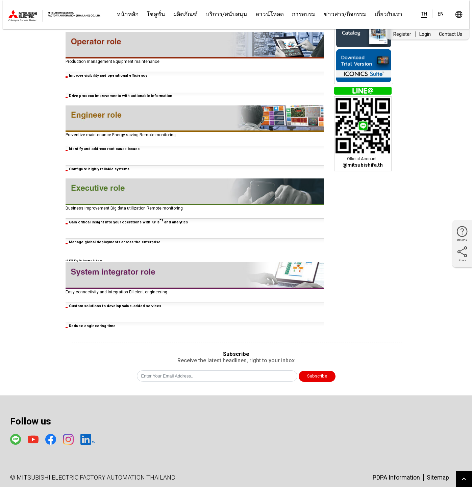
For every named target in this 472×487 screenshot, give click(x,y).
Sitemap (438, 477)
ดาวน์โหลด (269, 14)
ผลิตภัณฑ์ (185, 14)
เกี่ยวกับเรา (388, 14)
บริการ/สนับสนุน (226, 14)
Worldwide (459, 14)
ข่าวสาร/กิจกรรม (345, 14)
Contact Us (450, 34)
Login (425, 34)
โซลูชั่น (156, 14)
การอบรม (304, 14)
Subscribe (317, 376)
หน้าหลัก (128, 14)
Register (402, 34)
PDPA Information (396, 477)
